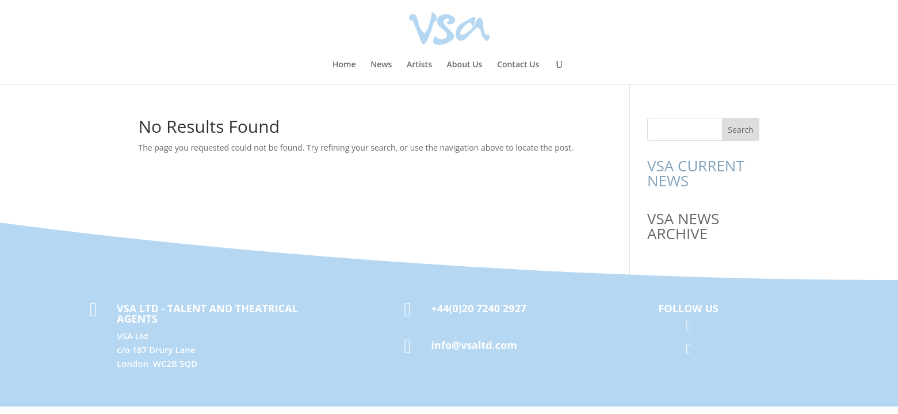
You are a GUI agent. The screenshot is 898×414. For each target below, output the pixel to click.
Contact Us (518, 65)
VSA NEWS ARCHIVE (683, 226)
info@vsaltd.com (474, 345)
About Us (465, 65)
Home (344, 65)
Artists (419, 65)
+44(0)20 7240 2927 (478, 308)
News (381, 65)
